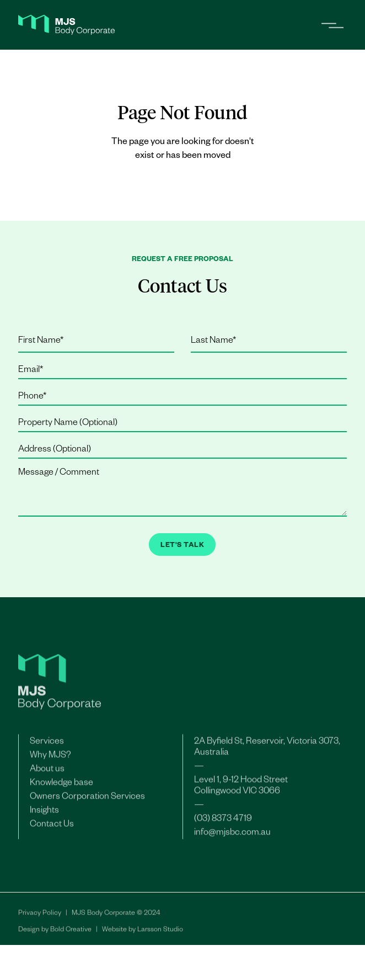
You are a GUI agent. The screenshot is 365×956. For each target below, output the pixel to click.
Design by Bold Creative (55, 933)
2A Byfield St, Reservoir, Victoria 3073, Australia (267, 750)
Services (47, 745)
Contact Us (52, 827)
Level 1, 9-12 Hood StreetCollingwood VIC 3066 (241, 788)
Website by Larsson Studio (142, 933)
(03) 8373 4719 (223, 822)
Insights (44, 814)
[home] (66, 25)
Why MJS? (50, 758)
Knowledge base (61, 786)
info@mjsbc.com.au (232, 836)
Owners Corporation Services (87, 800)
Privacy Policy (39, 916)
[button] (328, 24)
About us (47, 772)
